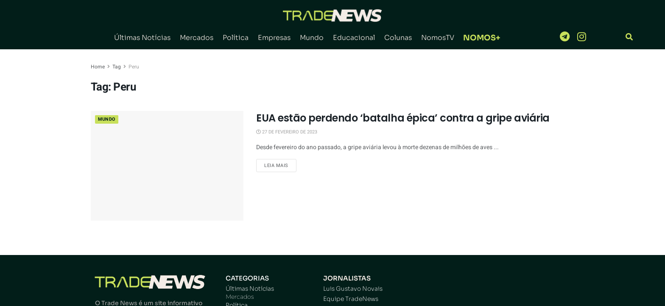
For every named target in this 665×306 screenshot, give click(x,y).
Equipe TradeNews (350, 299)
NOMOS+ (481, 37)
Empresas (274, 37)
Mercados (196, 37)
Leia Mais (276, 165)
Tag (116, 67)
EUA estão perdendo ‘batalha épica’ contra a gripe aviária (403, 118)
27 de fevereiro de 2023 (286, 132)
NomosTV (437, 37)
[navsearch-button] (629, 37)
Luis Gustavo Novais (353, 288)
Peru (134, 67)
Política (236, 37)
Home (98, 67)
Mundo (312, 37)
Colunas (398, 37)
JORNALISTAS (347, 278)
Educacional (354, 37)
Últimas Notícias (142, 37)
